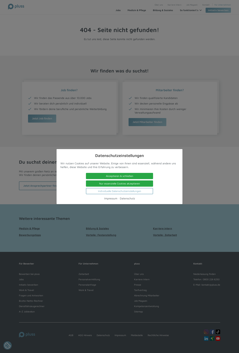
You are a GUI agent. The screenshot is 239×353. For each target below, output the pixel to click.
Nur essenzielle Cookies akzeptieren (119, 183)
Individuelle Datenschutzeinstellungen (119, 190)
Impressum (110, 198)
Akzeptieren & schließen (119, 175)
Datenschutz (127, 198)
